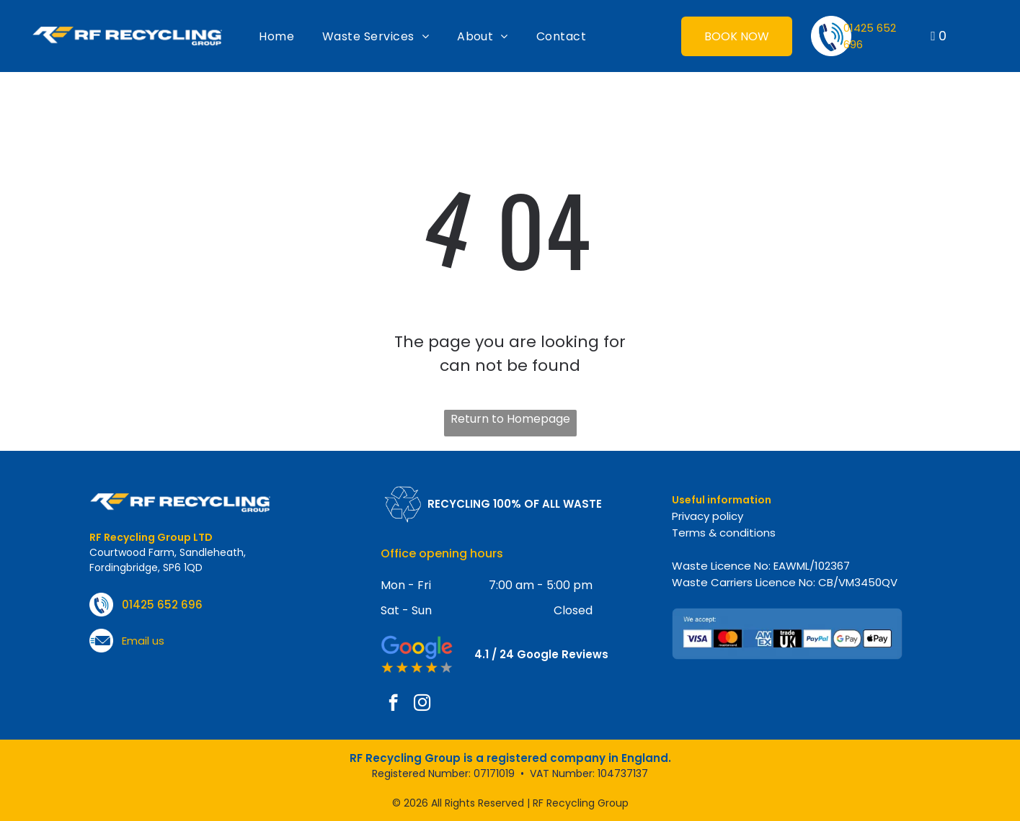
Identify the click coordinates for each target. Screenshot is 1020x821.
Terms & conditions (724, 532)
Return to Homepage (510, 418)
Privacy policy (707, 516)
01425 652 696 (162, 604)
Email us (143, 640)
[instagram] (422, 704)
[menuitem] (276, 36)
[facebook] (393, 704)
